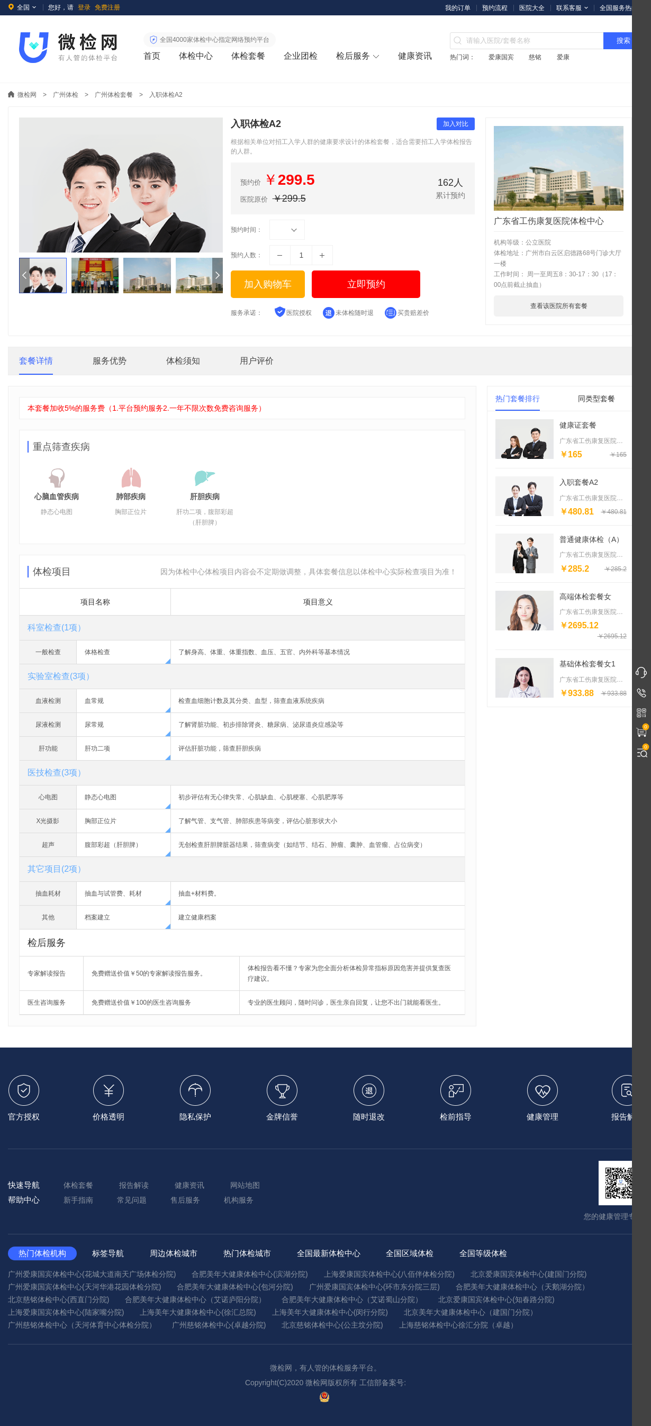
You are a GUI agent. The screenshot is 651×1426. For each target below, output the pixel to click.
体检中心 (196, 55)
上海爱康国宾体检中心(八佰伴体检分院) (389, 1274)
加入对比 (455, 124)
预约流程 (495, 8)
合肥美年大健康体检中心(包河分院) (235, 1287)
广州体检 (65, 94)
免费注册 (107, 7)
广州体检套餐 (114, 94)
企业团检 (301, 55)
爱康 (563, 57)
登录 (84, 7)
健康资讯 (415, 55)
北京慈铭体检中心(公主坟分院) (332, 1325)
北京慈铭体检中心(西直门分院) (58, 1299)
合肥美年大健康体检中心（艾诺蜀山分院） (352, 1299)
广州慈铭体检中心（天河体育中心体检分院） (82, 1325)
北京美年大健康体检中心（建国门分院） (470, 1312)
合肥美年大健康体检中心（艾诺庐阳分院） (195, 1299)
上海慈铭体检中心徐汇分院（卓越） (458, 1325)
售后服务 (185, 1200)
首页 (151, 55)
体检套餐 (248, 55)
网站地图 (245, 1185)
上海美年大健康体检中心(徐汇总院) (198, 1312)
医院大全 (532, 8)
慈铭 (535, 57)
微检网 (27, 94)
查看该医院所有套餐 (558, 306)
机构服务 (239, 1200)
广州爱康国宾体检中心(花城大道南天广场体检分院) (92, 1274)
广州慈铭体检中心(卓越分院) (219, 1325)
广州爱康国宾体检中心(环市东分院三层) (374, 1287)
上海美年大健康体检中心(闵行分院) (330, 1312)
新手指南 (78, 1200)
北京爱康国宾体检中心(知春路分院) (496, 1299)
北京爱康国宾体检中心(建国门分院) (528, 1274)
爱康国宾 (501, 57)
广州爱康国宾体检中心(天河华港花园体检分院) (84, 1287)
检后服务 (353, 55)
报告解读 (134, 1185)
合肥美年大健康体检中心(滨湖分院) (250, 1274)
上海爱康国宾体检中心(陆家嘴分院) (66, 1312)
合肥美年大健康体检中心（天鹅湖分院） (522, 1287)
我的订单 (458, 8)
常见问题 (132, 1200)
